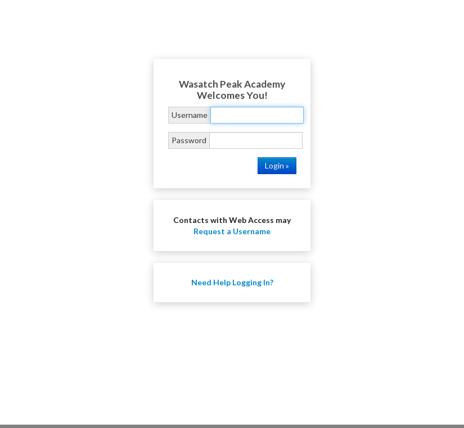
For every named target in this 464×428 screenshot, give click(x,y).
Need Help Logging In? (232, 282)
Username (190, 115)
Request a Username (232, 231)
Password (189, 140)
